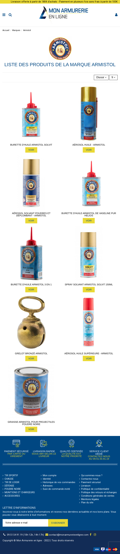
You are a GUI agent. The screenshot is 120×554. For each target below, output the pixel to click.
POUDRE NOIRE (13, 489)
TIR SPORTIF (11, 475)
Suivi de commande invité (56, 489)
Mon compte (49, 475)
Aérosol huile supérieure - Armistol (88, 353)
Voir (31, 150)
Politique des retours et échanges (99, 492)
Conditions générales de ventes (97, 496)
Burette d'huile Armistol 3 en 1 (31, 284)
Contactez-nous (89, 479)
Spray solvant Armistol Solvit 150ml (89, 284)
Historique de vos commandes (59, 482)
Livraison (85, 486)
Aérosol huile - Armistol (88, 145)
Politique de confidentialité (95, 489)
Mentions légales (90, 499)
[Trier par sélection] (101, 77)
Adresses (48, 486)
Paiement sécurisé (91, 482)
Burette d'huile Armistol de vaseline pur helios (89, 214)
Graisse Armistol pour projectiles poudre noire (31, 423)
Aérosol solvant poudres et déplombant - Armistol (31, 214)
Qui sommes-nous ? (91, 475)
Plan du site (87, 503)
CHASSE (9, 479)
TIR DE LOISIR (12, 482)
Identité (47, 479)
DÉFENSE (9, 486)
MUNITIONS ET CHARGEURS (20, 492)
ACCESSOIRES (12, 496)
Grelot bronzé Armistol (31, 353)
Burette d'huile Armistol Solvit (31, 145)
